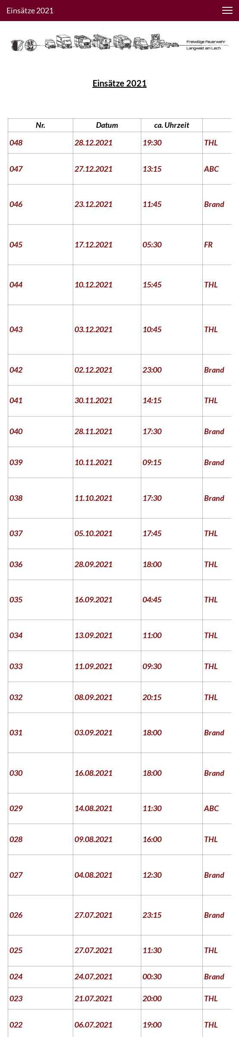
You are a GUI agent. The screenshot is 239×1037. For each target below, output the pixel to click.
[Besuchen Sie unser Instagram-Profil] (131, 973)
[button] (227, 10)
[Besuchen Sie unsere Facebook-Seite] (108, 973)
